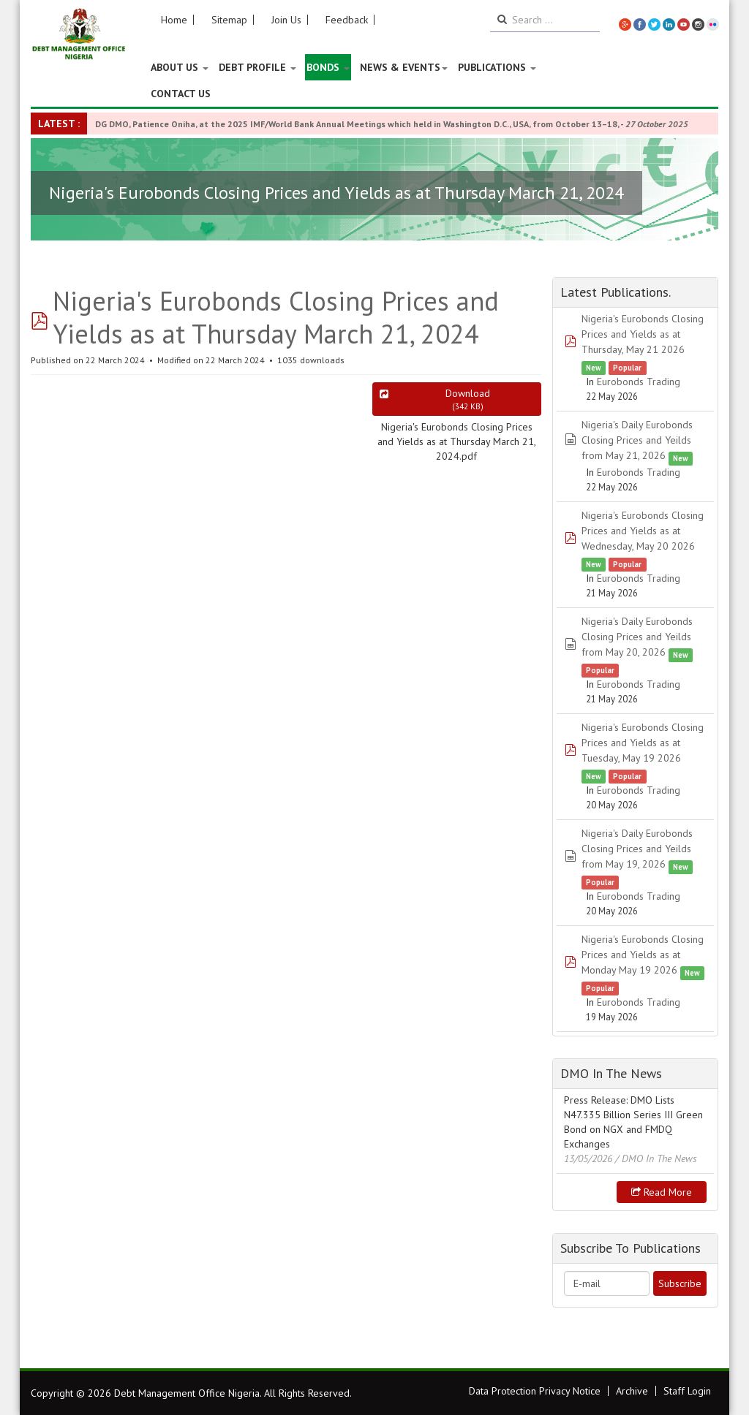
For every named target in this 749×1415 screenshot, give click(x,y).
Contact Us (181, 93)
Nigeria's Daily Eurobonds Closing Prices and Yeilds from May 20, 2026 (637, 637)
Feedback (346, 20)
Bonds (328, 67)
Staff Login (687, 1391)
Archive (632, 1391)
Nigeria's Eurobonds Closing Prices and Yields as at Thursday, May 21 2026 (642, 334)
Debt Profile (257, 67)
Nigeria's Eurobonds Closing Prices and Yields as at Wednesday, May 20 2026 (642, 531)
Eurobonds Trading (638, 381)
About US (179, 67)
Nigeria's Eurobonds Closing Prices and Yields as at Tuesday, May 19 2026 (642, 743)
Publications (497, 67)
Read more (661, 1192)
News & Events (404, 67)
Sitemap (229, 20)
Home (174, 20)
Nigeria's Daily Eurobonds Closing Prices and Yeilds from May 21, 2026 (637, 440)
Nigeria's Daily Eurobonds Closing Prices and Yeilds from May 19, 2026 (637, 848)
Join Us (286, 20)
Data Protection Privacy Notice (535, 1391)
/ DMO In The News (656, 1158)
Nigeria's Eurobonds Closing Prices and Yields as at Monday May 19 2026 (642, 954)
